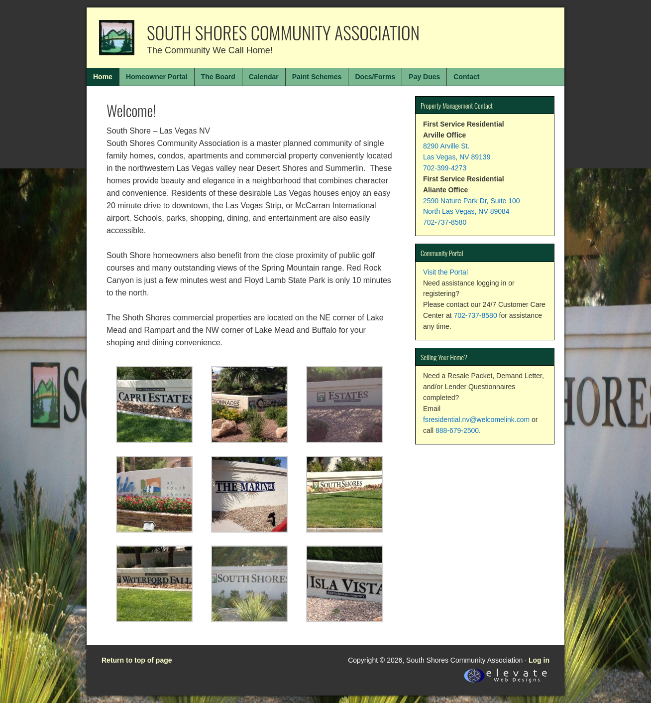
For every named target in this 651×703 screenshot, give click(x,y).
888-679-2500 (457, 430)
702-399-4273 (444, 168)
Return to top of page (137, 660)
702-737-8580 (444, 222)
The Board (218, 77)
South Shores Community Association (283, 32)
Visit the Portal (445, 272)
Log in (539, 660)
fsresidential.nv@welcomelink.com (476, 419)
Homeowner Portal (157, 77)
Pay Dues (424, 77)
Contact (466, 77)
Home (102, 77)
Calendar (264, 77)
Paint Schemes (317, 77)
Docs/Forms (375, 77)
